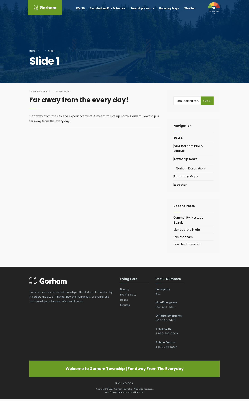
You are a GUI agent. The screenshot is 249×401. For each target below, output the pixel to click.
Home (32, 50)
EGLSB (80, 8)
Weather (190, 8)
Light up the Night (186, 230)
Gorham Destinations (191, 168)
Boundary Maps (169, 8)
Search (207, 100)
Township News (142, 8)
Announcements (124, 383)
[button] (142, 8)
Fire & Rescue (63, 91)
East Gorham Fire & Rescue (107, 8)
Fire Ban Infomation (187, 244)
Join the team (183, 237)
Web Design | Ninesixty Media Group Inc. (124, 392)
